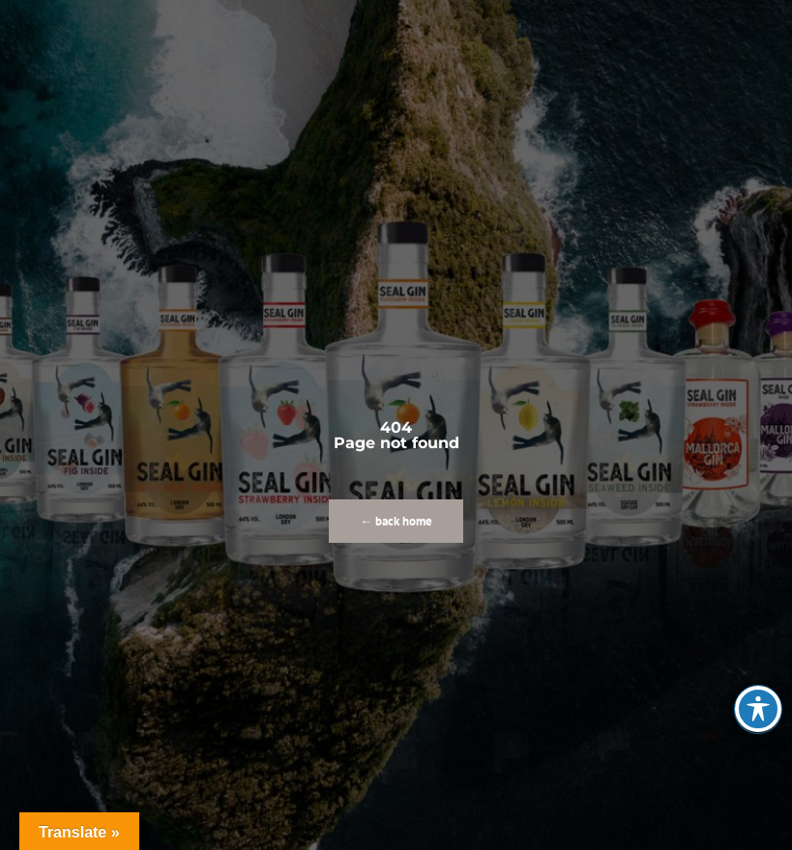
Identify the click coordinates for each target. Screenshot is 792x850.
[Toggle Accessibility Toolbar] (758, 709)
